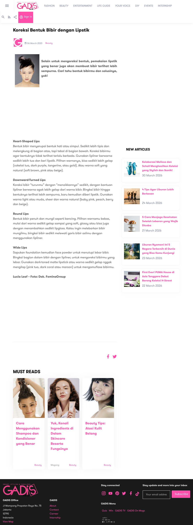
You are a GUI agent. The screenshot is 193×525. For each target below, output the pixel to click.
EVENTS (148, 6)
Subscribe (181, 494)
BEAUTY (64, 6)
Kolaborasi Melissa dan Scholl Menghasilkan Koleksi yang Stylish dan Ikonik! (160, 166)
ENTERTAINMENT (82, 6)
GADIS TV (120, 510)
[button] (114, 356)
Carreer (54, 514)
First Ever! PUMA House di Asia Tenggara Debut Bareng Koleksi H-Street (158, 276)
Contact (54, 510)
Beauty (49, 43)
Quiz (104, 510)
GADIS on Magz (136, 510)
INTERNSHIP (165, 6)
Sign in (25, 17)
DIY (137, 6)
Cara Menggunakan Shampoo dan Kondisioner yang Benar (28, 433)
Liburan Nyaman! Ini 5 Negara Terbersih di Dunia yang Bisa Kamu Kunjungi (158, 249)
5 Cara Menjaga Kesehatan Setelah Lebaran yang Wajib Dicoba (160, 221)
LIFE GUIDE (103, 6)
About (53, 506)
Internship (55, 518)
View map (8, 521)
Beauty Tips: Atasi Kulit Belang (95, 428)
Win (111, 510)
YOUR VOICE (122, 6)
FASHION (49, 6)
